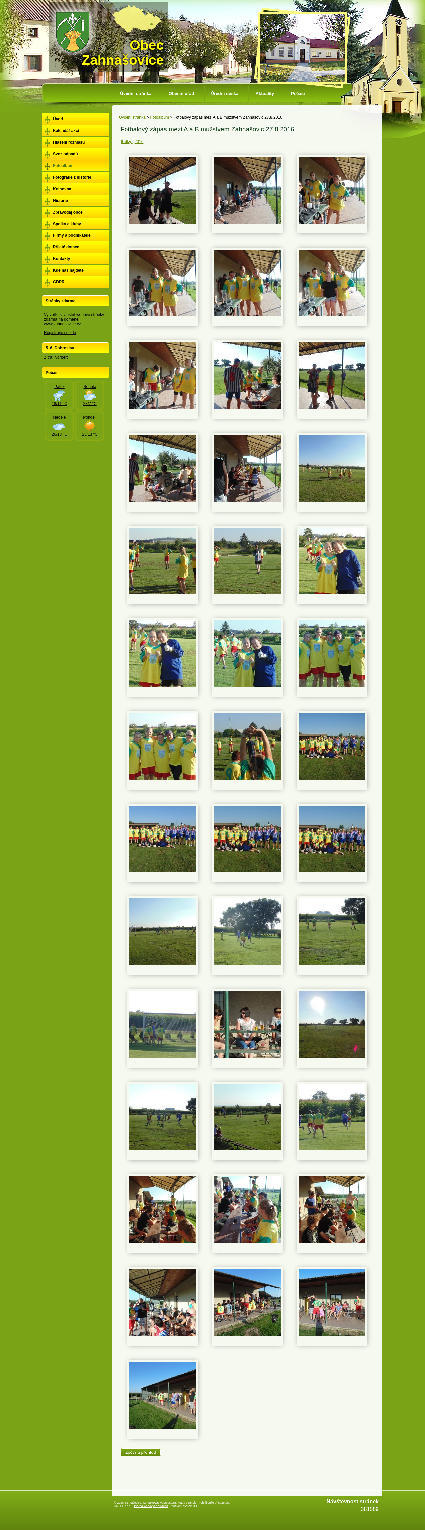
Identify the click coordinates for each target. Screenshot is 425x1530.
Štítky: (127, 141)
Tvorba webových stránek (151, 1506)
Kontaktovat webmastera (159, 1502)
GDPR (59, 282)
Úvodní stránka (135, 93)
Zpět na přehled (140, 1452)
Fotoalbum (159, 117)
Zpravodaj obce (68, 212)
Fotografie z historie (72, 177)
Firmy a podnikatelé (72, 235)
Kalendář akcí (66, 130)
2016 (139, 141)
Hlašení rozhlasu (69, 142)
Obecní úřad (181, 93)
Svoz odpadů (65, 154)
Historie (60, 200)
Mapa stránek (187, 1502)
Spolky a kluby (67, 224)
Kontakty (61, 258)
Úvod (58, 119)
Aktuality (264, 93)
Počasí (298, 93)
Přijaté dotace (66, 247)
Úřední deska (225, 93)
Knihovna (62, 189)
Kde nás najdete (68, 270)
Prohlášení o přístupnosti (213, 1502)
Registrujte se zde (60, 332)
